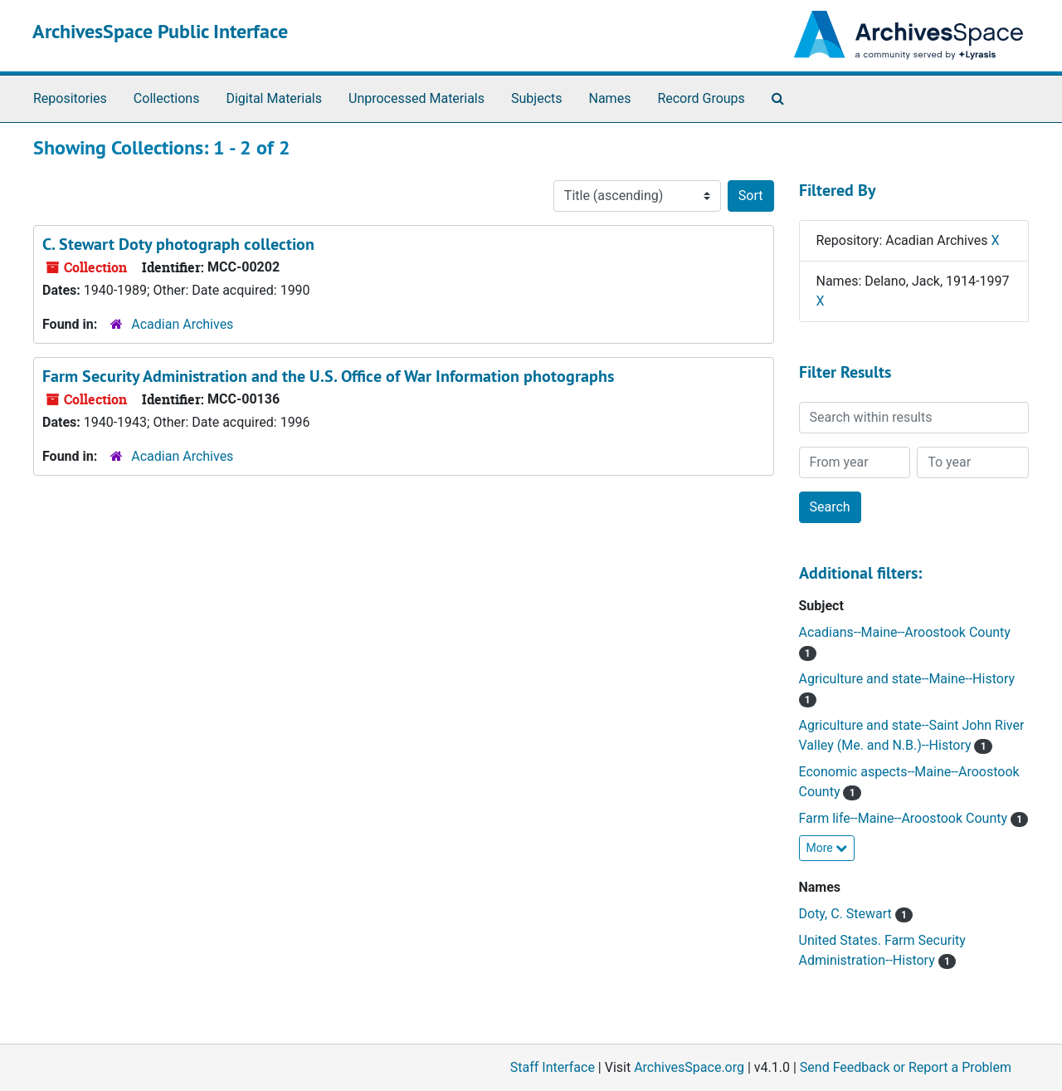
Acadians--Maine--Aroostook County (905, 632)
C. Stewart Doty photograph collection (178, 244)
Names (610, 98)
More (827, 847)
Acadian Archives (182, 324)
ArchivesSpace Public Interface (160, 31)
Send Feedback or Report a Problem (905, 1067)
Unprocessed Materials (416, 98)
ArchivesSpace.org (689, 1067)
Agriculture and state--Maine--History (907, 679)
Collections (167, 98)
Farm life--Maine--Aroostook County (905, 818)
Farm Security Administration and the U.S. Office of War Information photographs (328, 376)
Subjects (536, 98)
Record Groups (700, 98)
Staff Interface (552, 1067)
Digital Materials (274, 98)
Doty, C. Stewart (847, 914)
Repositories (70, 98)
